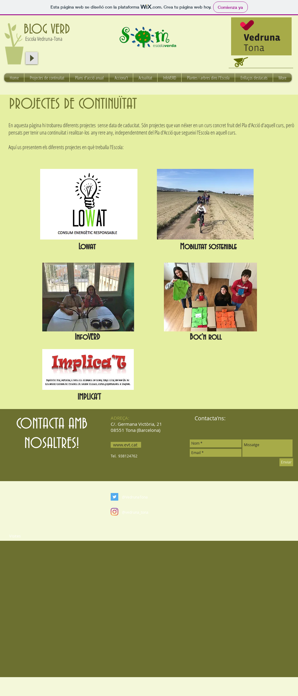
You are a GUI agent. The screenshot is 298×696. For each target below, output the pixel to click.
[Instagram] (114, 512)
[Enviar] (286, 462)
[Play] (32, 58)
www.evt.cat (125, 445)
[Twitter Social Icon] (114, 497)
